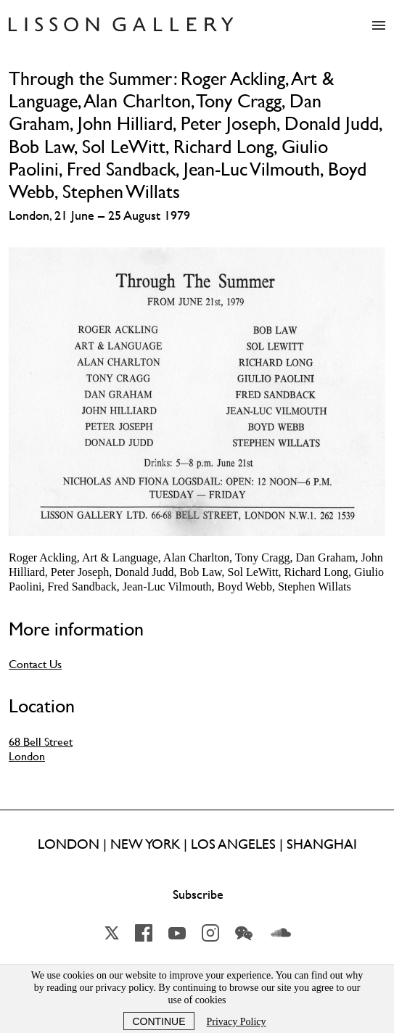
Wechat (244, 933)
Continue (158, 1021)
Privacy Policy (236, 1021)
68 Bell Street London (41, 748)
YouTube (177, 933)
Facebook (143, 933)
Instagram (210, 933)
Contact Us (35, 664)
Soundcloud (280, 933)
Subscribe (198, 894)
